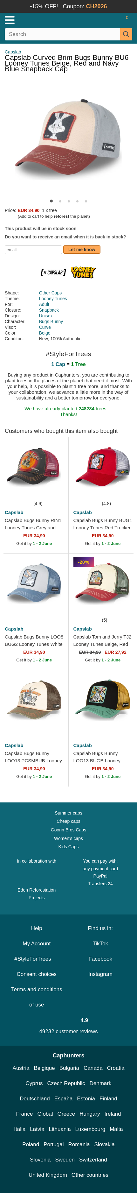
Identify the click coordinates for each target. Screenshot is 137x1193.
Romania (79, 1144)
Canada (93, 1068)
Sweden (64, 1160)
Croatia (116, 1068)
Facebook (100, 959)
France (24, 1114)
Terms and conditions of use (36, 997)
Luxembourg (90, 1129)
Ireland (113, 1114)
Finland (108, 1099)
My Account (37, 944)
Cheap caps (68, 821)
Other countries (90, 1175)
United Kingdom (48, 1175)
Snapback (49, 310)
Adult (44, 304)
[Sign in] (102, 20)
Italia (19, 1129)
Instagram (100, 974)
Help (36, 928)
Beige (45, 332)
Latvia (37, 1129)
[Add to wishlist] (54, 490)
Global (45, 1114)
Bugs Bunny (51, 321)
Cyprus (34, 1083)
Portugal (54, 1144)
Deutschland (35, 1099)
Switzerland (93, 1160)
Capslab (13, 51)
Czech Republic (66, 1083)
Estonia (86, 1099)
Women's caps (68, 838)
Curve (45, 327)
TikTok (100, 944)
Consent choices (37, 974)
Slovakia (104, 1144)
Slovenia (40, 1160)
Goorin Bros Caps (68, 829)
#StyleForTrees (36, 959)
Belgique (44, 1068)
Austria (21, 1068)
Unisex (46, 315)
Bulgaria (69, 1068)
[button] (51, 201)
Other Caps (50, 292)
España (63, 1099)
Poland (30, 1144)
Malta (116, 1129)
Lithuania (60, 1129)
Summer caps (68, 812)
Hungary (89, 1114)
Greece (66, 1114)
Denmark (100, 1083)
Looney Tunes (53, 298)
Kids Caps (68, 846)
